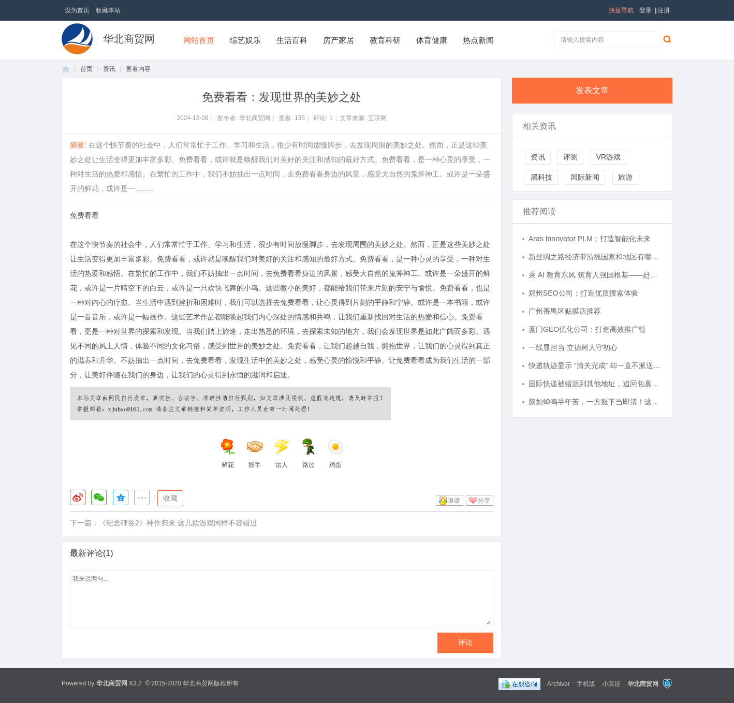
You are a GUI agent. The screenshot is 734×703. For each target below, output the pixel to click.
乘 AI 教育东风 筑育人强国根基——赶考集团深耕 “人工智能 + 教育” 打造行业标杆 (595, 275)
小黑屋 (611, 683)
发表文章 (592, 90)
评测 (570, 157)
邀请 (454, 500)
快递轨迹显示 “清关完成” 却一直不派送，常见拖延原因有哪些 (595, 365)
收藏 (170, 498)
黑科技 (541, 177)
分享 (484, 500)
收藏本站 (108, 10)
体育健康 (431, 40)
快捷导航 (621, 10)
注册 (663, 10)
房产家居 (338, 40)
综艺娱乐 (245, 40)
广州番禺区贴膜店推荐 (565, 311)
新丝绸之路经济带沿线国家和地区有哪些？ (595, 257)
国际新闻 (584, 177)
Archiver (558, 683)
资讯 (109, 68)
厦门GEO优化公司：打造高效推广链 (587, 329)
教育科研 (385, 40)
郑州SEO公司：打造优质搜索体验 (583, 293)
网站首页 (198, 40)
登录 (645, 10)
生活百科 (291, 40)
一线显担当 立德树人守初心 (573, 347)
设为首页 (77, 10)
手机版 (586, 683)
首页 (66, 69)
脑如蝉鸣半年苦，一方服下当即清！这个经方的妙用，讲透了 (595, 402)
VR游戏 (608, 157)
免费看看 (84, 215)
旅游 (625, 177)
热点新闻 (478, 40)
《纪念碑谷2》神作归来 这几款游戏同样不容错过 (178, 523)
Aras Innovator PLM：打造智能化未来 (590, 239)
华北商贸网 (129, 39)
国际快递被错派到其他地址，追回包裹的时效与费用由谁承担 (595, 383)
